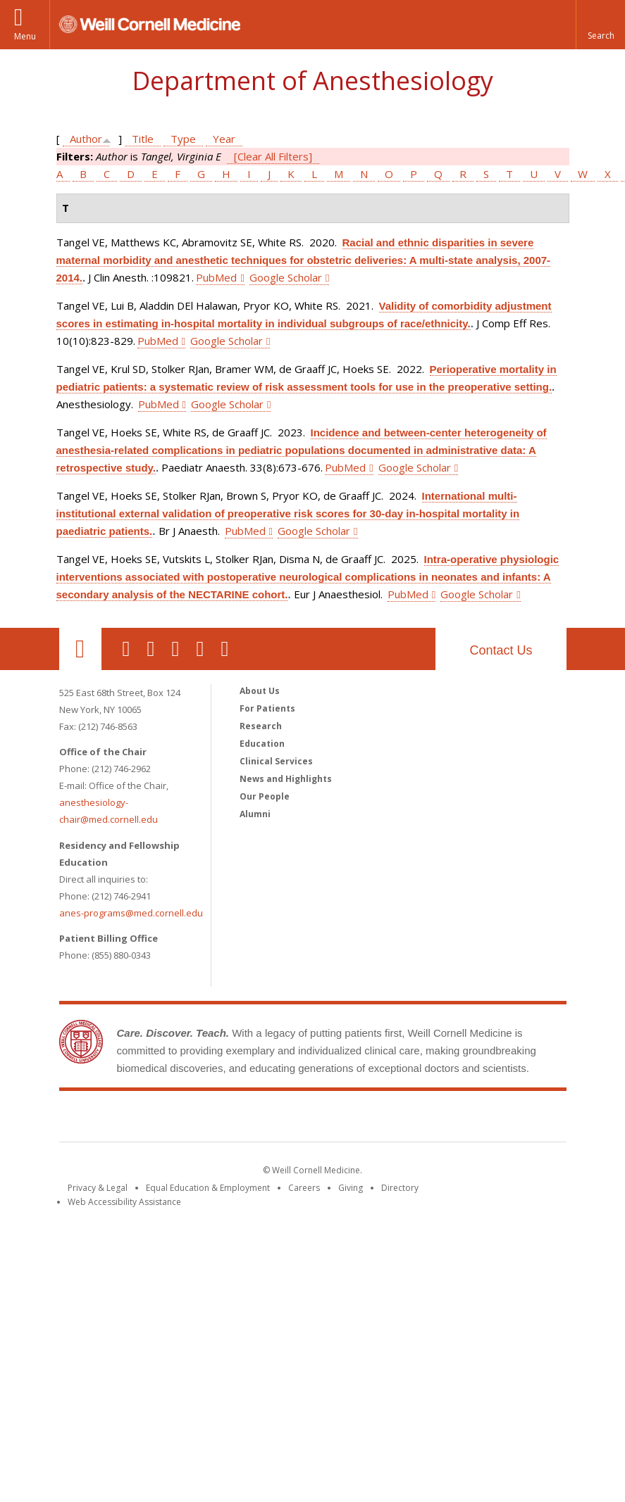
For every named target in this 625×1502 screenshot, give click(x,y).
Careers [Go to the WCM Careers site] (304, 1188)
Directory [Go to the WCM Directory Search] (400, 1188)
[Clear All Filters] (273, 156)
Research (261, 726)
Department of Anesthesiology (312, 80)
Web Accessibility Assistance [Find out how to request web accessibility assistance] (124, 1202)
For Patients (267, 708)
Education (262, 744)
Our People (265, 796)
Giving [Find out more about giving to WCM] (350, 1188)
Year (224, 139)
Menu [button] (25, 36)
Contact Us (500, 650)
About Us (260, 691)
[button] (600, 24)
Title (143, 139)
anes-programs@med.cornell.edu (131, 913)
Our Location (80, 649)
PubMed (216, 277)
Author (86, 139)
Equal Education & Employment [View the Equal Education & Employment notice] (208, 1188)
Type (183, 139)
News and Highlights (286, 779)
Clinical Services (276, 761)
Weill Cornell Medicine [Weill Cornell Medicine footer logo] (313, 1119)
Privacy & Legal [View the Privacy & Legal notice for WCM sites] (98, 1188)
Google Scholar (285, 277)
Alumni (255, 814)
